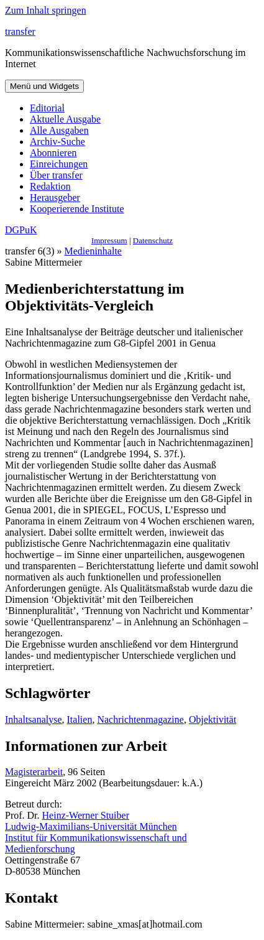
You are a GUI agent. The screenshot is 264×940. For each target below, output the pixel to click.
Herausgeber (55, 197)
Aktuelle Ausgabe (65, 119)
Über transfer (56, 175)
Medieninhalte (93, 251)
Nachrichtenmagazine (140, 719)
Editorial (47, 108)
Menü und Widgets (44, 86)
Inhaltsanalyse (33, 719)
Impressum (109, 240)
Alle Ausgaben (59, 130)
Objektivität (212, 719)
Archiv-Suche (57, 141)
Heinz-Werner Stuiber (85, 815)
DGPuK (21, 230)
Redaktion (50, 186)
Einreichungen (59, 164)
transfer (20, 31)
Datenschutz (153, 240)
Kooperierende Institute (77, 208)
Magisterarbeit (34, 771)
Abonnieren (53, 152)
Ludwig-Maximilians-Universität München (91, 826)
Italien (80, 719)
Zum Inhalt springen (45, 10)
